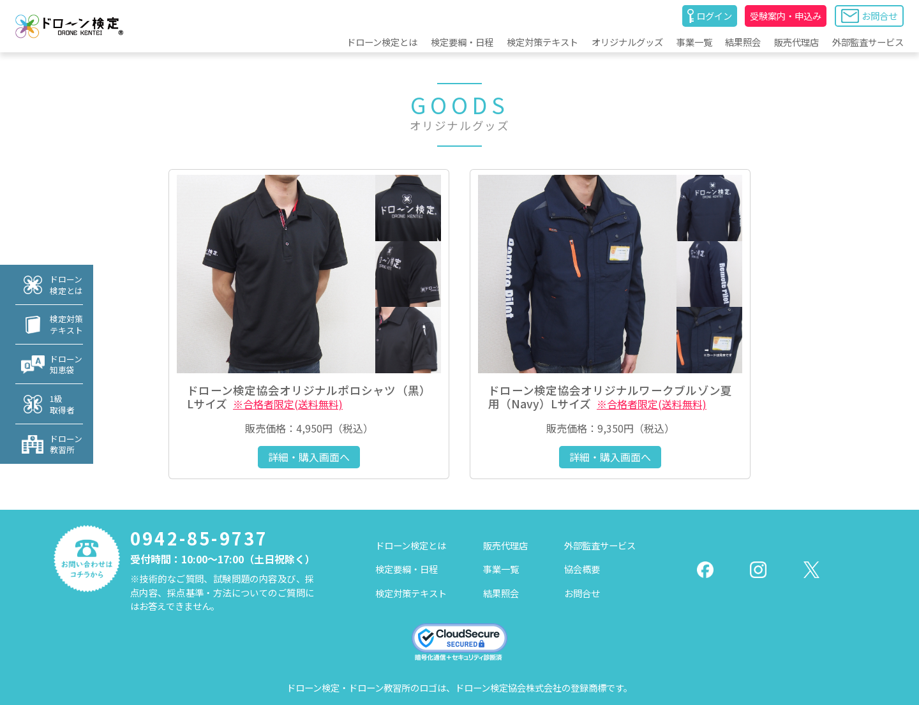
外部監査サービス (868, 42)
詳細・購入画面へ (309, 456)
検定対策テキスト (542, 42)
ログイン (709, 16)
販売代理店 (796, 42)
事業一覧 (694, 42)
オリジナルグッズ (627, 42)
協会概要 (582, 568)
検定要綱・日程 (462, 42)
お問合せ (869, 16)
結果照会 (743, 42)
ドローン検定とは (382, 42)
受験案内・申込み (785, 15)
